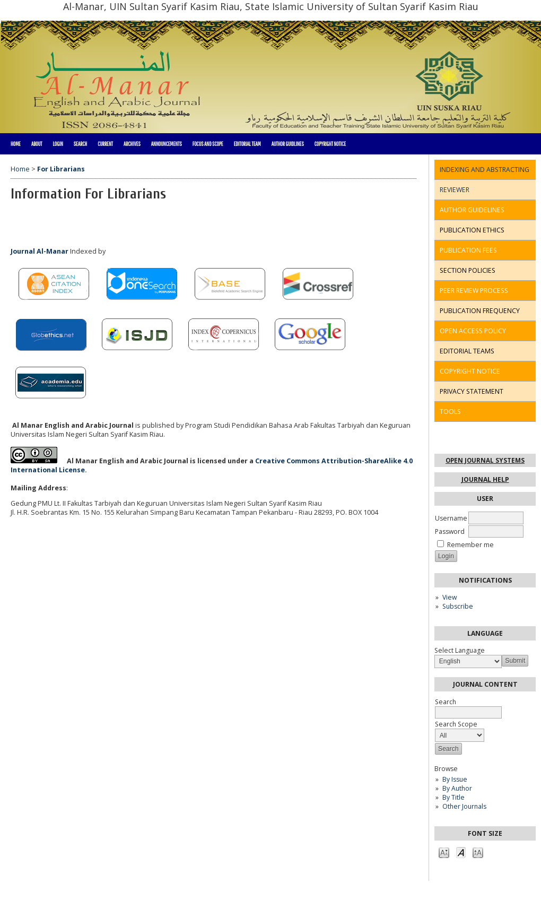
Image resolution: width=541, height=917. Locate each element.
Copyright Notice (330, 144)
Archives (132, 144)
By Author (457, 788)
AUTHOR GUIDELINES (472, 209)
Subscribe (457, 606)
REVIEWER (454, 189)
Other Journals (464, 806)
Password (450, 531)
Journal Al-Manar (39, 251)
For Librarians (61, 169)
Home (16, 144)
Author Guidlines (288, 144)
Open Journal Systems (485, 460)
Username (451, 518)
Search (80, 144)
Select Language (459, 650)
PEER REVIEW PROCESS (474, 290)
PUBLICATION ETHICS (472, 230)
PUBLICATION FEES (468, 250)
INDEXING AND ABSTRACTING (484, 169)
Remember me (470, 544)
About (36, 144)
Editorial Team (247, 144)
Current (105, 144)
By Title (453, 797)
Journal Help (485, 479)
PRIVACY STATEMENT (471, 391)
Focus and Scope (208, 144)
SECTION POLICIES (467, 270)
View (449, 597)
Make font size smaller (444, 852)
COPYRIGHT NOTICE (470, 371)
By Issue (454, 779)
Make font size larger (478, 852)
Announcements (166, 144)
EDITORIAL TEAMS (467, 351)
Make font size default (461, 852)
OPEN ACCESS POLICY (473, 330)
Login (58, 144)
